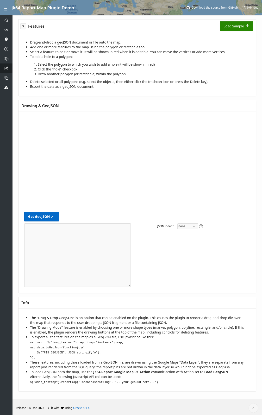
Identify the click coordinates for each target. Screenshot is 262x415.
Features (36, 26)
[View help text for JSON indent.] (201, 226)
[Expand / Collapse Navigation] (6, 7)
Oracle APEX (81, 406)
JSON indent (165, 226)
